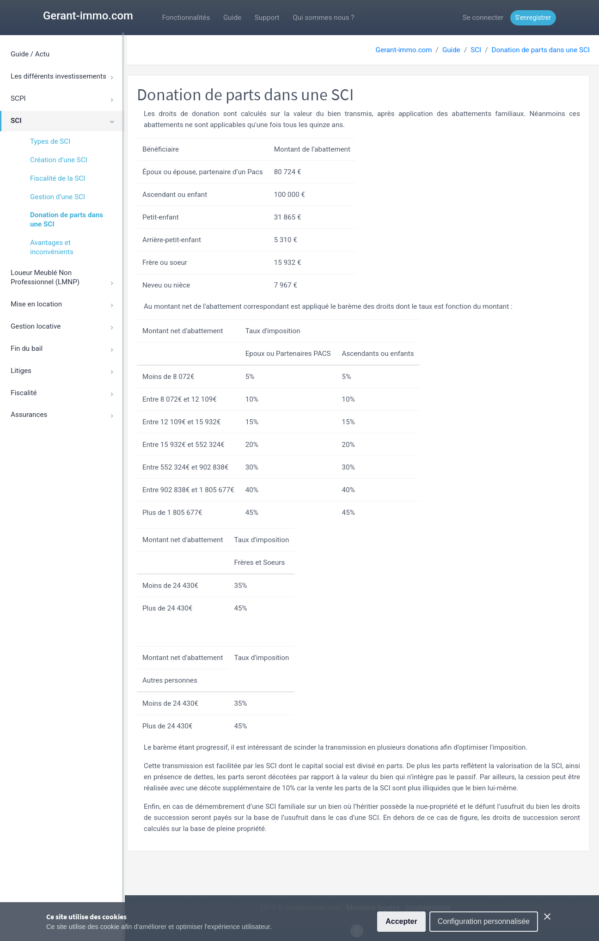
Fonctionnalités (186, 17)
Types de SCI (50, 141)
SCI (476, 50)
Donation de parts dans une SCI (66, 219)
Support (267, 17)
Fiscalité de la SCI (57, 178)
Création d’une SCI (58, 160)
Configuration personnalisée (484, 923)
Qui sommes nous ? (323, 17)
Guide (232, 17)
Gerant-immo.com (88, 15)
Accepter (401, 923)
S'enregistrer (533, 17)
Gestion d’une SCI (57, 197)
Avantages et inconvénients (51, 247)
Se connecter (483, 17)
